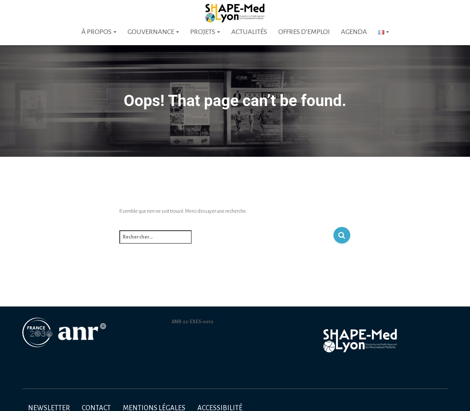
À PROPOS (98, 31)
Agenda (354, 31)
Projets (205, 31)
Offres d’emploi (304, 31)
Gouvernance (153, 31)
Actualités (249, 31)
